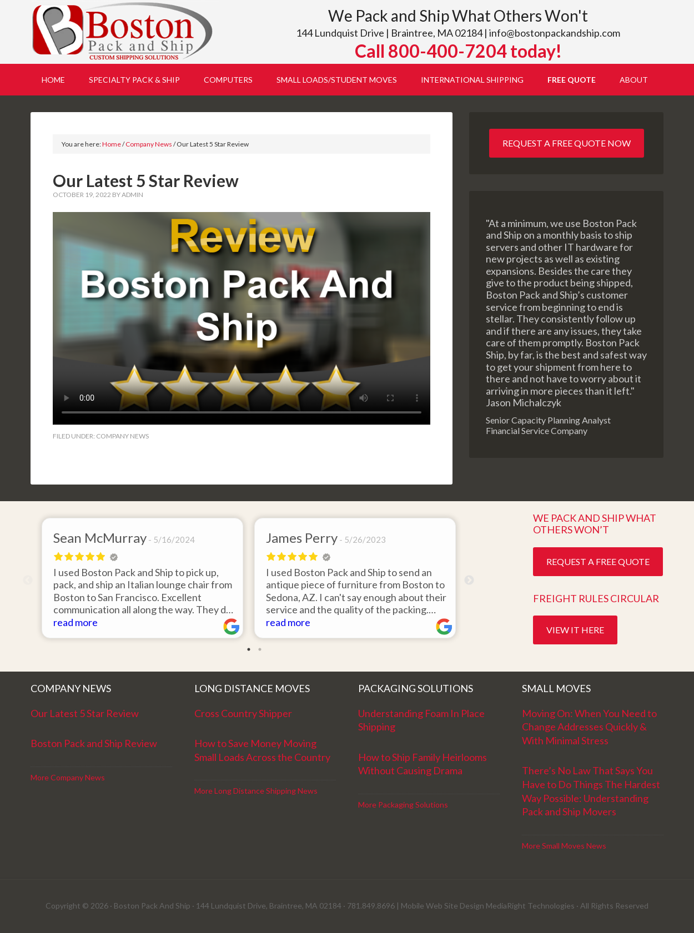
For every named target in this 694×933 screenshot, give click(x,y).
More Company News (68, 777)
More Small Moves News (564, 845)
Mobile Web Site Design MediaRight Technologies (488, 905)
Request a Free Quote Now (566, 143)
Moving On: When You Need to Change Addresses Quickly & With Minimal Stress (589, 727)
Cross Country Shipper (243, 713)
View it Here (575, 629)
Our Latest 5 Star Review (85, 713)
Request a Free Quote (598, 561)
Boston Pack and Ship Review (94, 743)
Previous (27, 580)
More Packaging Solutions (403, 804)
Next (469, 580)
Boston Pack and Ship (125, 32)
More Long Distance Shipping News (256, 790)
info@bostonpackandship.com (554, 33)
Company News (122, 436)
